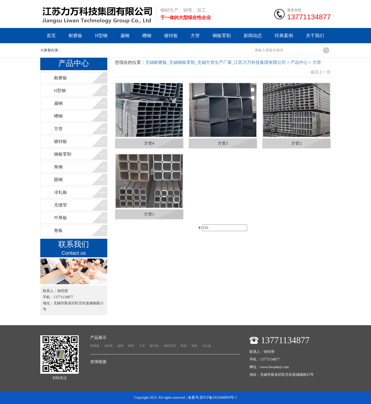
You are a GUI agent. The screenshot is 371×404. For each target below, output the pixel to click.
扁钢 (124, 35)
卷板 (58, 230)
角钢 (58, 166)
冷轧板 (60, 192)
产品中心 (299, 62)
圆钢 (58, 179)
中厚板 (60, 217)
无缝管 (60, 205)
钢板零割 (222, 35)
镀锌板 (171, 35)
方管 (195, 35)
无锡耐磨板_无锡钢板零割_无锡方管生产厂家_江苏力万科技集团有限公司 (215, 62)
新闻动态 (253, 35)
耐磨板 (75, 35)
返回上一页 (320, 72)
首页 (51, 35)
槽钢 (146, 35)
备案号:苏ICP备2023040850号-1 (212, 397)
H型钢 (101, 35)
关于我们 (315, 35)
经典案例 (284, 35)
